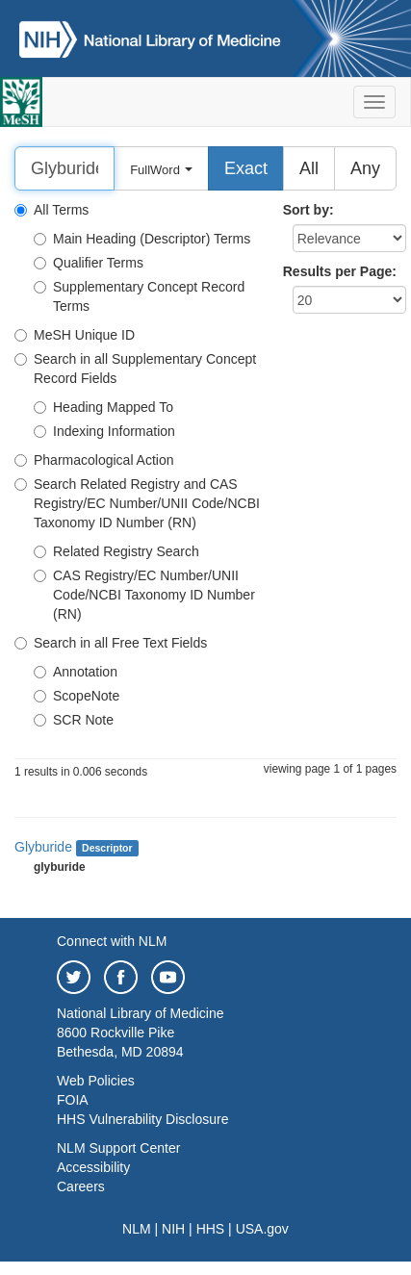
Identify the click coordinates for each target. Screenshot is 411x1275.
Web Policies (96, 1080)
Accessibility (93, 1167)
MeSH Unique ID (74, 335)
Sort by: (308, 209)
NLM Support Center (118, 1148)
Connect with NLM (112, 941)
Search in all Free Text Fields (110, 642)
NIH (173, 1229)
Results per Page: (340, 271)
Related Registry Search (116, 551)
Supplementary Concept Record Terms (139, 296)
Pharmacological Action (94, 460)
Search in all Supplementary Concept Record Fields (135, 368)
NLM (136, 1229)
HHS (210, 1229)
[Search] (64, 168)
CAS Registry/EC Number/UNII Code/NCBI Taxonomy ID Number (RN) (144, 595)
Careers (81, 1186)
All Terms (51, 209)
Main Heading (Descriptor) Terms (142, 238)
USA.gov (262, 1229)
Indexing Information (104, 431)
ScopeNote (76, 695)
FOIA (73, 1100)
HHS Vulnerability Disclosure (142, 1119)
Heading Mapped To (103, 407)
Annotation (75, 671)
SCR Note (74, 719)
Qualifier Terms (88, 262)
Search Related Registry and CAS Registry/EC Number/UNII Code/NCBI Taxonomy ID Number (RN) (137, 503)
